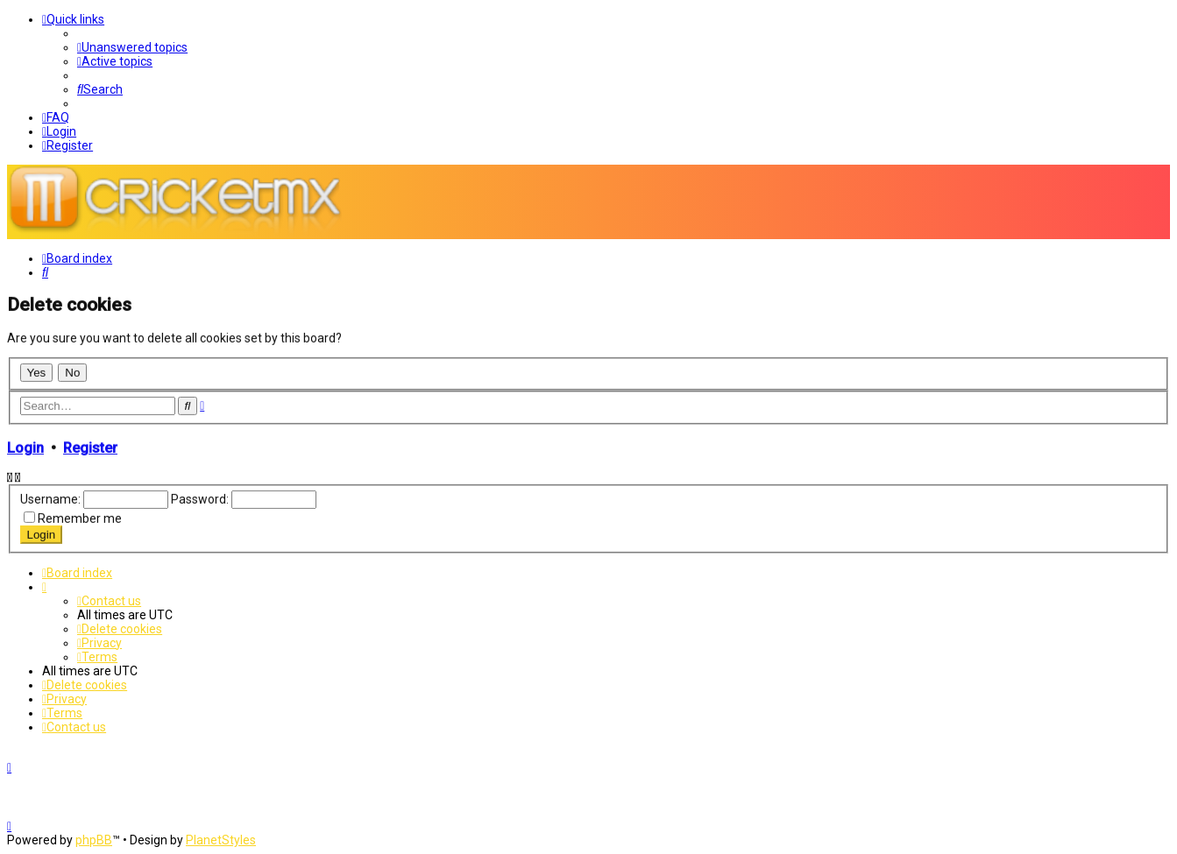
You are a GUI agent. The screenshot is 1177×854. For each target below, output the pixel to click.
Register (90, 446)
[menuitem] (132, 47)
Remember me (80, 518)
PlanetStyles (221, 840)
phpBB (93, 840)
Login (25, 446)
